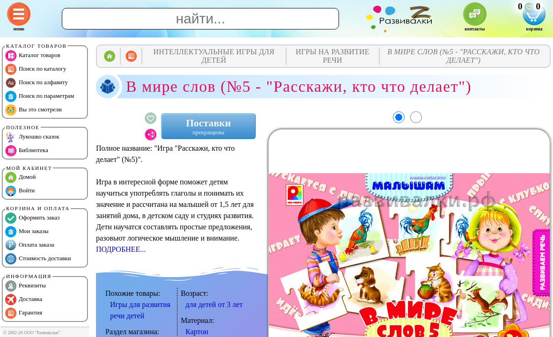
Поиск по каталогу (35, 69)
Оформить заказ (32, 218)
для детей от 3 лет (214, 304)
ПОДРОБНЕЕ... (121, 249)
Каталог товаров (32, 55)
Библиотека (26, 150)
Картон (196, 332)
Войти (20, 191)
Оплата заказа (29, 245)
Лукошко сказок (32, 137)
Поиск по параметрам (39, 96)
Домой (20, 177)
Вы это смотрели (33, 110)
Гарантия (23, 313)
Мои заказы (27, 231)
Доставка (23, 299)
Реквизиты (25, 286)
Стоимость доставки (38, 258)
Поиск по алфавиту (36, 82)
